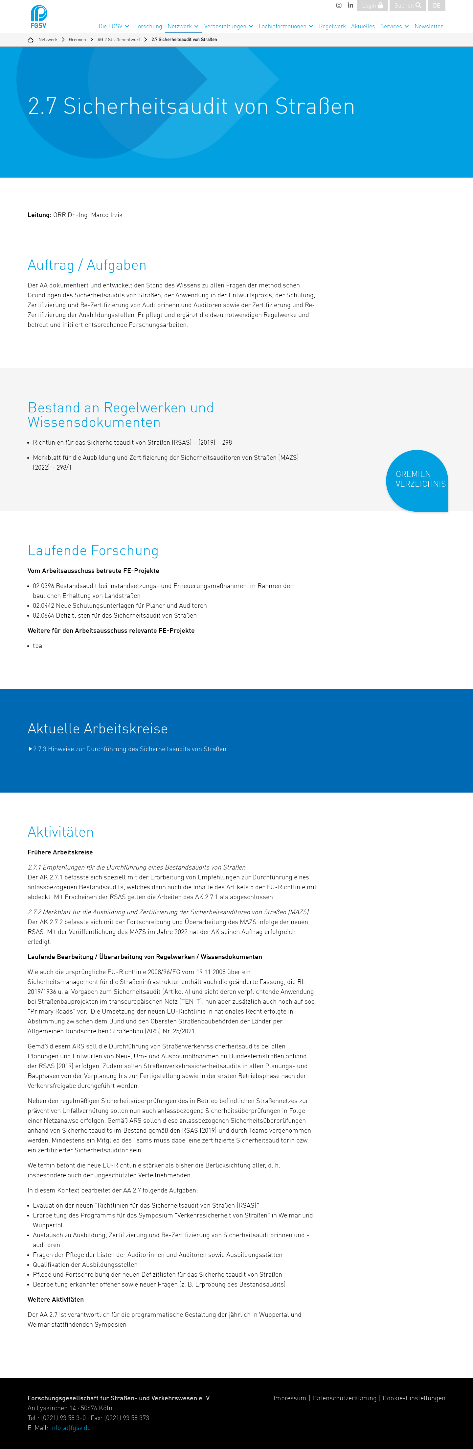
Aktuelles (363, 27)
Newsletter (429, 27)
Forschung (148, 27)
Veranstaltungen (225, 27)
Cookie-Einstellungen (414, 1398)
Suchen (407, 5)
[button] (421, 486)
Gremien (77, 39)
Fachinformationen (282, 27)
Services (391, 27)
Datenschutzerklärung (344, 1398)
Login (372, 5)
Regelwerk (332, 27)
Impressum (290, 1398)
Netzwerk (180, 27)
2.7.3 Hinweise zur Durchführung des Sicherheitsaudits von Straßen (129, 749)
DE (436, 6)
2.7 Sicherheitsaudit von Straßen (184, 39)
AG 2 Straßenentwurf (119, 39)
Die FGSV (111, 27)
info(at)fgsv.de (70, 1428)
